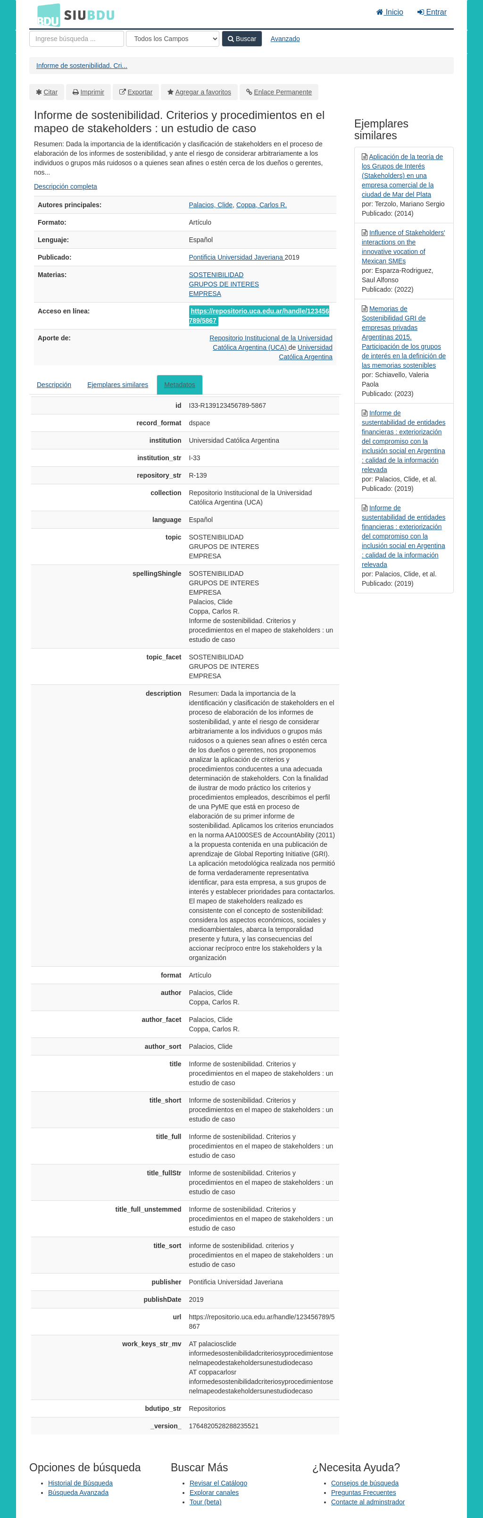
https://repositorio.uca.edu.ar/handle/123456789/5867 (259, 315)
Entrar (432, 12)
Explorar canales (214, 1492)
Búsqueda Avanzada (78, 1492)
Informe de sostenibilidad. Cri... (81, 65)
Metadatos (179, 384)
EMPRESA (205, 293)
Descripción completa (65, 186)
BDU (46, 14)
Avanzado (285, 38)
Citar (51, 92)
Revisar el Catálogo (218, 1483)
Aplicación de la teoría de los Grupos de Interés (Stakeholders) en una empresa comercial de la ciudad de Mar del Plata (402, 175)
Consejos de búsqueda (365, 1483)
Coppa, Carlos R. (261, 205)
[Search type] (172, 39)
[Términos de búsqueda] (76, 39)
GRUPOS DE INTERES (224, 284)
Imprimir (92, 92)
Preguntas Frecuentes (363, 1492)
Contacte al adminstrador (368, 1502)
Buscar (242, 38)
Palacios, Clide (211, 205)
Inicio (389, 12)
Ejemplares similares (117, 384)
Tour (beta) (206, 1502)
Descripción (54, 384)
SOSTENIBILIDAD (216, 274)
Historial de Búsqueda (80, 1483)
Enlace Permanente (283, 92)
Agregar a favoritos (203, 92)
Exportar (139, 92)
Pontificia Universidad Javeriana (237, 257)
